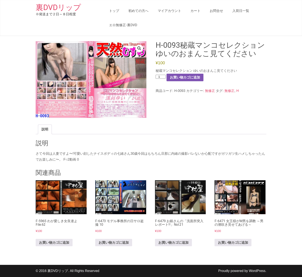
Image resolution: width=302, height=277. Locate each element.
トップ (114, 11)
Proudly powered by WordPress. (242, 271)
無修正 (210, 91)
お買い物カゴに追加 (185, 77)
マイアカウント (169, 11)
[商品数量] (161, 77)
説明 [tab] (45, 129)
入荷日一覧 (240, 11)
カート (195, 11)
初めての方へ (138, 11)
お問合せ (216, 11)
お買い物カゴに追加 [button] (54, 242)
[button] (139, 48)
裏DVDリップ (58, 7)
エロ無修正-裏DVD (123, 25)
